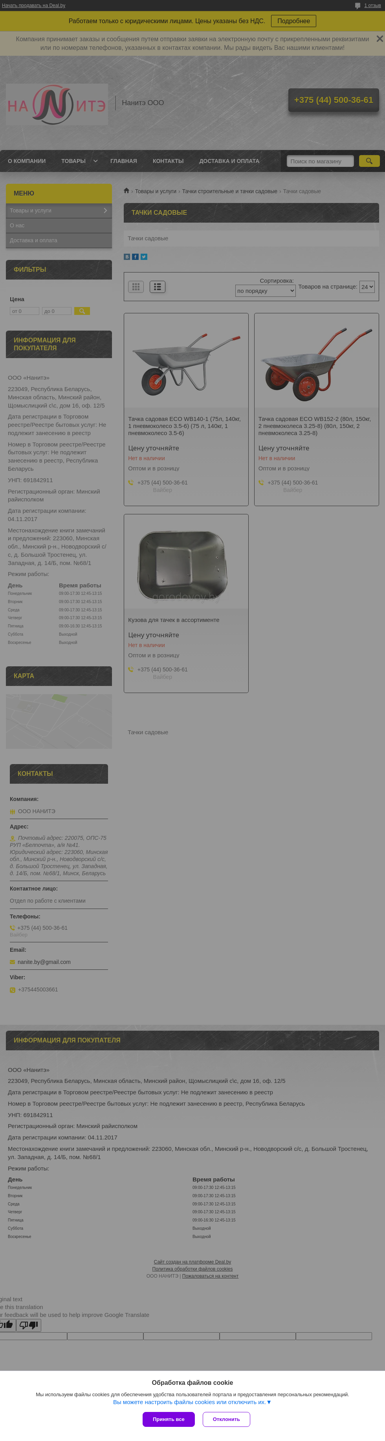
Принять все (169, 1419)
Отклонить (226, 1419)
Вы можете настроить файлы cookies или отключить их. (189, 1402)
